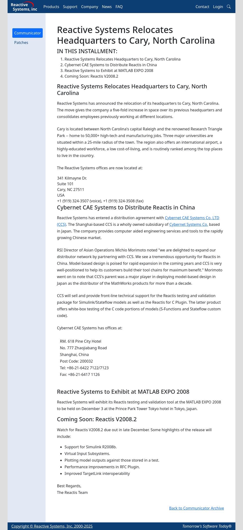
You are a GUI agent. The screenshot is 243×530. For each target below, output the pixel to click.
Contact (202, 6)
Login (218, 6)
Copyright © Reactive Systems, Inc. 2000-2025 (52, 526)
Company (89, 6)
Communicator (27, 33)
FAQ (119, 6)
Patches (21, 42)
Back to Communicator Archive (196, 508)
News (107, 6)
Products (51, 6)
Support (70, 6)
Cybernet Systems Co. (188, 224)
